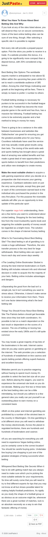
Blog (38, 533)
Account (41, 3)
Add (32, 3)
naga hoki (18, 210)
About (43, 533)
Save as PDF (35, 524)
